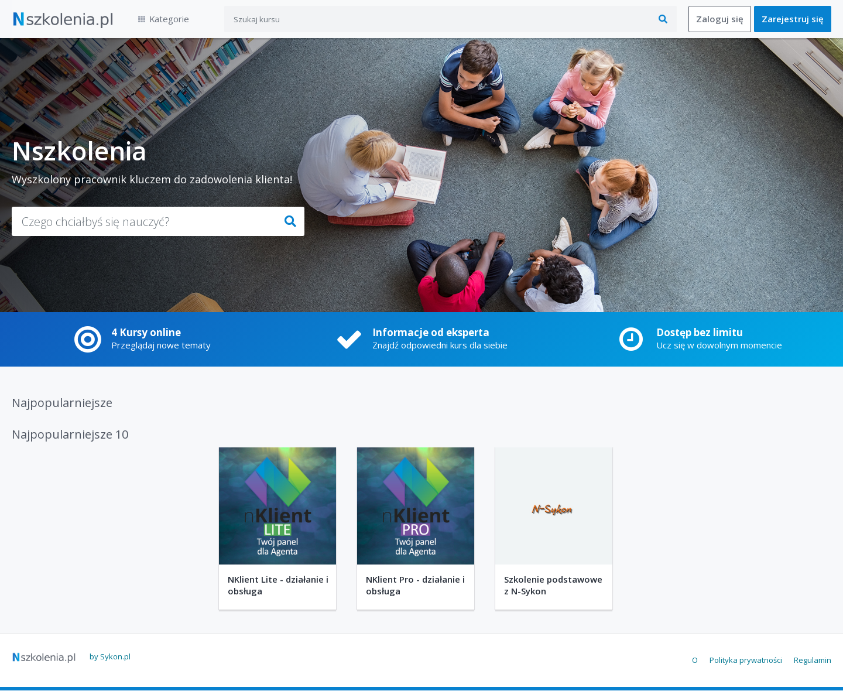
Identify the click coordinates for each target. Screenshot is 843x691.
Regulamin (812, 660)
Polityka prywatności (746, 660)
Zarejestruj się (793, 19)
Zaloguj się (719, 19)
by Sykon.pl (110, 656)
